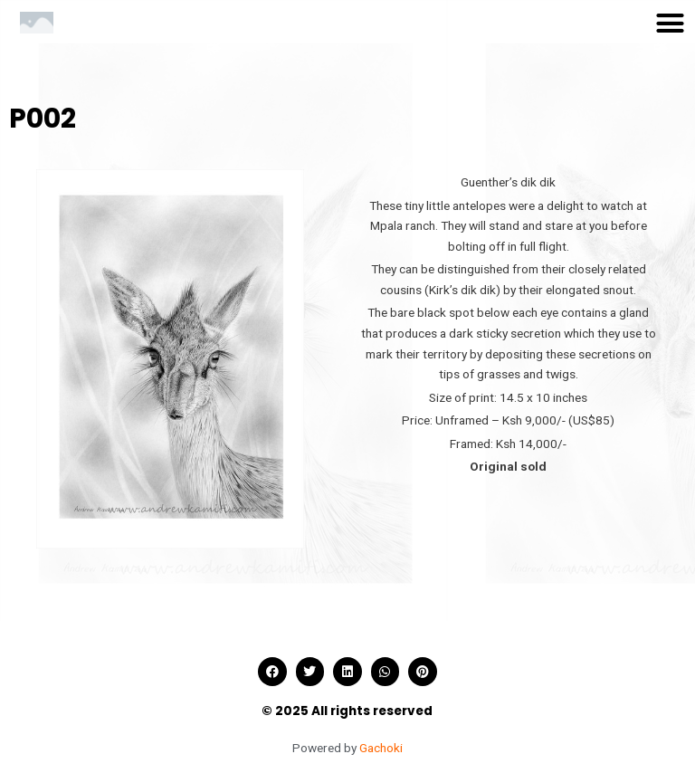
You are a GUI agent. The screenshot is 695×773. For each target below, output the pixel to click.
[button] (670, 22)
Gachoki (381, 747)
